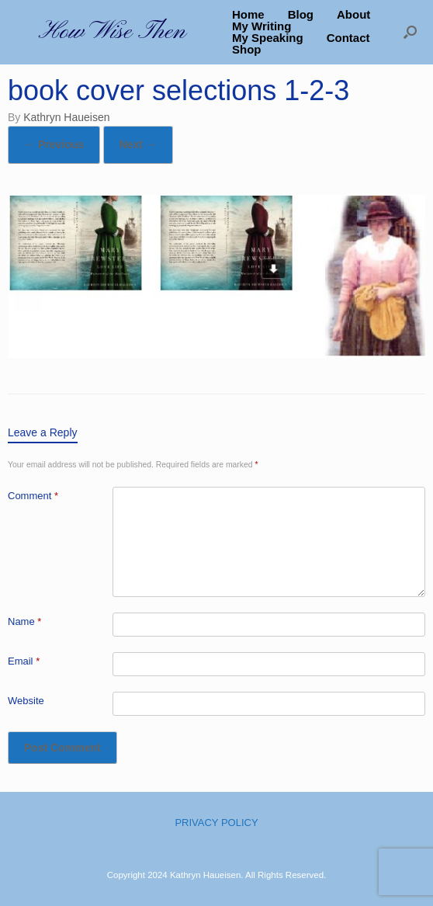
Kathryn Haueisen (66, 117)
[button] (410, 32)
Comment (33, 496)
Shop (247, 49)
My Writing (261, 26)
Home (248, 14)
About (353, 14)
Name (24, 621)
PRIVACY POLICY (216, 822)
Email (24, 661)
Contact (348, 37)
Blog (300, 14)
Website (26, 700)
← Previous (54, 144)
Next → (138, 144)
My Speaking (267, 37)
